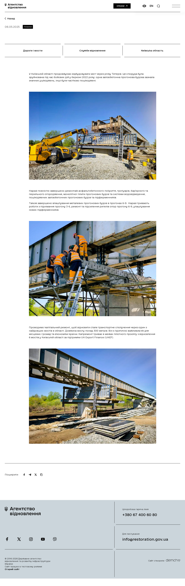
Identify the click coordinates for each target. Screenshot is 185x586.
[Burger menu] (176, 6)
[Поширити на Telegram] (30, 480)
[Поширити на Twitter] (36, 480)
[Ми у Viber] (54, 544)
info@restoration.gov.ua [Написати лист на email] (145, 545)
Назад (10, 18)
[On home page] (15, 6)
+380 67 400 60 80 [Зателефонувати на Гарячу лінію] (139, 520)
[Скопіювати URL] (41, 480)
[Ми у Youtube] (43, 544)
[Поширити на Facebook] (24, 480)
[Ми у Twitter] (19, 544)
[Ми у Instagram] (31, 544)
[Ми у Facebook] (7, 544)
